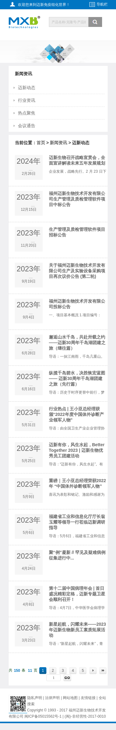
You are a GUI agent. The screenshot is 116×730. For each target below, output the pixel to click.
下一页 (93, 670)
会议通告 (26, 125)
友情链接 (89, 698)
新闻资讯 (58, 142)
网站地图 (70, 698)
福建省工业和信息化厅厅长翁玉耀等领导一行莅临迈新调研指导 (77, 522)
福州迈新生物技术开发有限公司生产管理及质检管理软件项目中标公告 (77, 199)
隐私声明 (34, 698)
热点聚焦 (26, 112)
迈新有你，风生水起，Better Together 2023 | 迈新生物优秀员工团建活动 (77, 450)
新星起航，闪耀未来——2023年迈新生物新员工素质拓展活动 (77, 630)
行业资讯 (26, 100)
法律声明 (52, 698)
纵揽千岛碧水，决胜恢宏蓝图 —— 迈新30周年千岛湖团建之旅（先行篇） (77, 378)
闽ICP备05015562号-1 (43, 716)
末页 (102, 670)
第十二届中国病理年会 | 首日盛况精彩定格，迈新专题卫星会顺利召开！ (77, 594)
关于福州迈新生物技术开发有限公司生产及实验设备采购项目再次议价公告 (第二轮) (77, 271)
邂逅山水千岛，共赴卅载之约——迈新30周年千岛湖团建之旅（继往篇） (77, 343)
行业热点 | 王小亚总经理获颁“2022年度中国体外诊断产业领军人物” (76, 414)
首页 (41, 142)
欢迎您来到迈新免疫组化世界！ (44, 4)
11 (30, 670)
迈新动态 (26, 87)
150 (17, 670)
